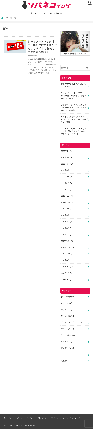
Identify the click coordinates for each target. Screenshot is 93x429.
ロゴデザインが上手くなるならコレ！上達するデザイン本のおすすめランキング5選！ (73, 131)
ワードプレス (68, 335)
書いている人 (67, 348)
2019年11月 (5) (67, 196)
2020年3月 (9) (66, 177)
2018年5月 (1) (66, 280)
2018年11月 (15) (67, 247)
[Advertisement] (76, 390)
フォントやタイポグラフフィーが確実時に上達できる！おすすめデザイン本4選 (73, 95)
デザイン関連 (67, 316)
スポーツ (38, 13)
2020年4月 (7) (66, 170)
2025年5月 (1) (66, 151)
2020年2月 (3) (66, 183)
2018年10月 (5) (67, 254)
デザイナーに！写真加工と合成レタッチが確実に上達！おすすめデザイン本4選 (73, 107)
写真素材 (66, 342)
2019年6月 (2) (66, 228)
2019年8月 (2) (66, 215)
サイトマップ (74, 418)
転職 (51, 13)
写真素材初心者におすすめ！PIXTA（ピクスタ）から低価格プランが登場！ (74, 119)
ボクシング (67, 329)
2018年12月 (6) (67, 241)
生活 (32, 13)
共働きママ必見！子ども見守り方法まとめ (73, 85)
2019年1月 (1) (66, 235)
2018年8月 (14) (67, 267)
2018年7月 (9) (66, 273)
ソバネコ (19, 425)
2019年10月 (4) (67, 202)
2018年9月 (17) (67, 260)
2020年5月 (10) (67, 164)
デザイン (45, 13)
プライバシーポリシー (71, 322)
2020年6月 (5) (66, 157)
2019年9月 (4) (66, 209)
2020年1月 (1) (66, 190)
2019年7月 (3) (66, 222)
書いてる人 (8, 418)
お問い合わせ (58, 13)
